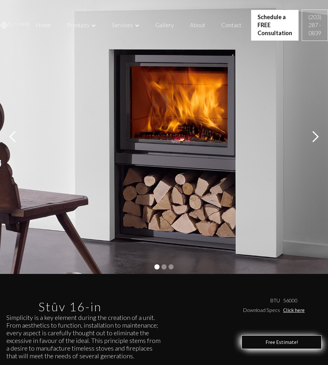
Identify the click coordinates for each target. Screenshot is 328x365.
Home (43, 24)
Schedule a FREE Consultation (275, 24)
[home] (14, 25)
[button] (81, 25)
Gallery (164, 24)
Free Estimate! (282, 342)
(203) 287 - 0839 (314, 24)
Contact (231, 24)
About (197, 24)
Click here (294, 310)
